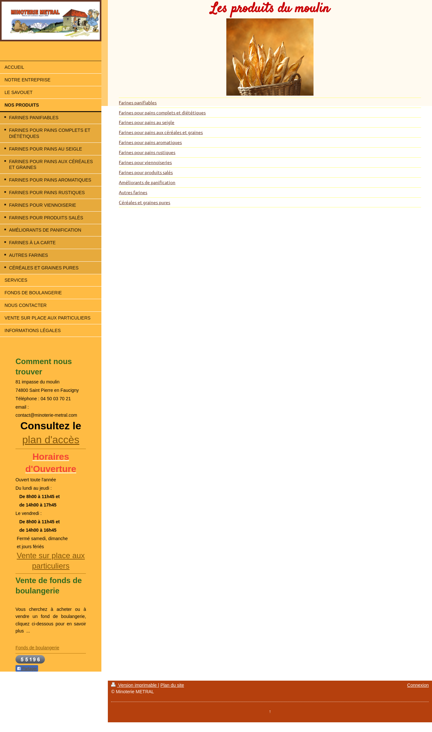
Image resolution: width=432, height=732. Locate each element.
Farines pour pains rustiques (147, 152)
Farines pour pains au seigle (146, 122)
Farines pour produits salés (146, 172)
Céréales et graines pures (144, 202)
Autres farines (133, 192)
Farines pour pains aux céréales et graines (161, 132)
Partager (27, 668)
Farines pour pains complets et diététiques (162, 112)
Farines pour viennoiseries (145, 162)
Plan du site (172, 685)
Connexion (418, 685)
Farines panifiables (138, 102)
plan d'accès (50, 439)
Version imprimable (134, 685)
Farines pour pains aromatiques (150, 142)
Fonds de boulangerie (37, 647)
